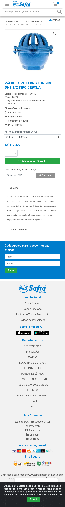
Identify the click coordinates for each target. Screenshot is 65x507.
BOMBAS (32, 357)
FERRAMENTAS (32, 368)
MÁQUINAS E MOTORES (32, 362)
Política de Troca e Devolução (32, 314)
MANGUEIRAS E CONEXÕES (32, 395)
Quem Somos (32, 303)
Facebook (32, 430)
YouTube (32, 439)
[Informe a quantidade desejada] (11, 153)
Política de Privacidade (32, 319)
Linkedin (32, 434)
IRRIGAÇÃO (32, 351)
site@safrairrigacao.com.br (32, 421)
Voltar (54, 20)
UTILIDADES (32, 401)
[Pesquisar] (59, 12)
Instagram (32, 426)
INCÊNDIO (32, 390)
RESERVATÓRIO (32, 346)
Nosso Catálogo (32, 309)
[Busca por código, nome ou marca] (29, 12)
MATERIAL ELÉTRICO (32, 373)
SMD (13, 104)
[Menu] (7, 4)
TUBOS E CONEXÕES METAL (32, 384)
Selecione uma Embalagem (21, 132)
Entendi (33, 499)
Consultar (45, 175)
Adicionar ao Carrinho (32, 161)
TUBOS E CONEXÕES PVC (32, 379)
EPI (32, 406)
